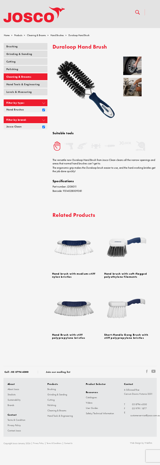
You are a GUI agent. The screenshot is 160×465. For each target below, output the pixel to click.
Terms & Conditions (54, 443)
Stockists (12, 394)
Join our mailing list (58, 371)
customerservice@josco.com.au (145, 415)
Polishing (12, 69)
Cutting (11, 61)
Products (18, 35)
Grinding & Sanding (19, 54)
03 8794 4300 (19, 371)
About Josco (13, 389)
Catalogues (91, 397)
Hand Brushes (57, 35)
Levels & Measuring (19, 91)
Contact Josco (14, 430)
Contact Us (68, 443)
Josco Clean (14, 126)
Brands (11, 405)
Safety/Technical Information (100, 413)
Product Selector (96, 383)
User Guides (92, 408)
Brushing (12, 46)
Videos (89, 402)
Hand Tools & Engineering (23, 84)
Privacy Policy (14, 425)
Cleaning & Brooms (36, 35)
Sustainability (14, 399)
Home (7, 35)
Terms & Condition (16, 419)
